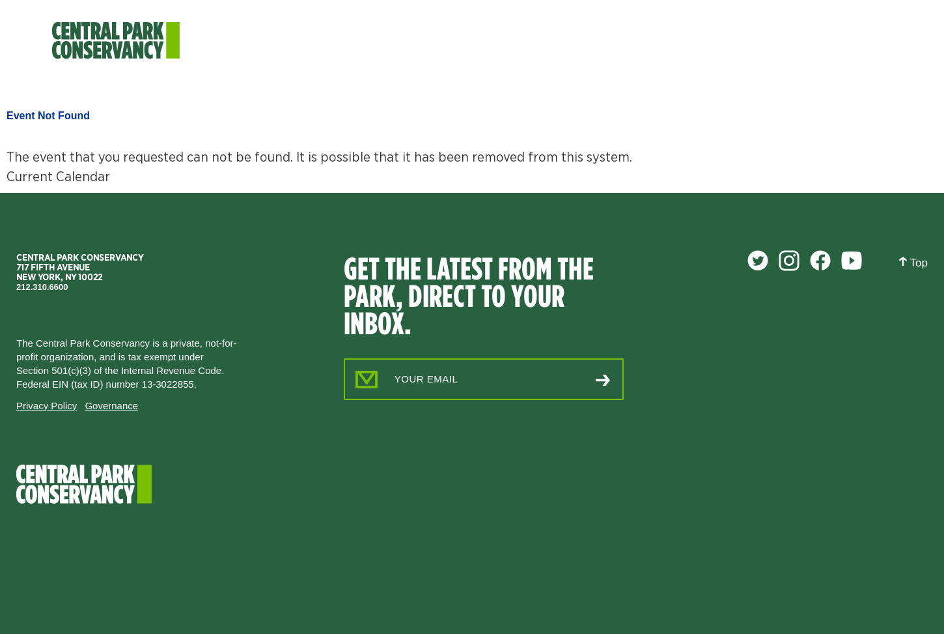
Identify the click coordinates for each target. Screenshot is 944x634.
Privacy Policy (46, 405)
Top (913, 262)
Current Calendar (58, 176)
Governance (111, 405)
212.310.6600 (42, 287)
